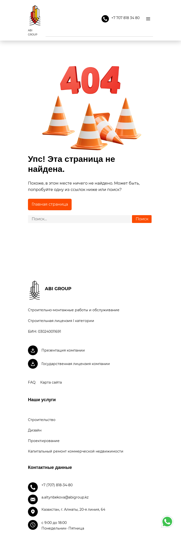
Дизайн (34, 430)
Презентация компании (63, 350)
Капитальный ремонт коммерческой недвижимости (75, 451)
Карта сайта (51, 382)
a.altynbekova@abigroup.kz (65, 497)
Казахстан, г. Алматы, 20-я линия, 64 (73, 509)
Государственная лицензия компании (75, 364)
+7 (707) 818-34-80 (57, 485)
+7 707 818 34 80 (121, 18)
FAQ (32, 382)
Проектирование (44, 441)
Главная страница (50, 204)
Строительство (41, 420)
